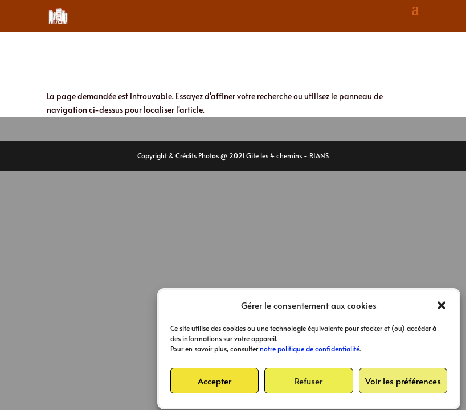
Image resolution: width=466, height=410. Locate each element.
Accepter (214, 382)
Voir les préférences (403, 382)
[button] (441, 307)
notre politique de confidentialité (309, 350)
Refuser (308, 382)
